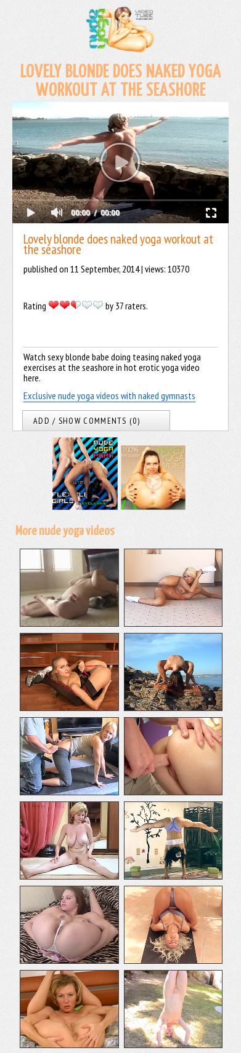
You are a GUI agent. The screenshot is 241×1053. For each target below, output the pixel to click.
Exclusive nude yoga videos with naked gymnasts (109, 395)
